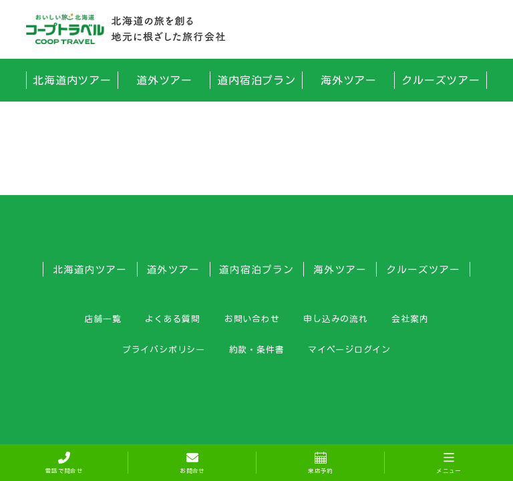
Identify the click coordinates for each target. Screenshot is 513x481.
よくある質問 (172, 319)
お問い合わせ (252, 319)
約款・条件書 (257, 349)
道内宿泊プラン (257, 80)
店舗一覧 (102, 319)
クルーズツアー (441, 80)
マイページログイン (349, 349)
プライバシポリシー (163, 349)
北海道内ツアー (72, 80)
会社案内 (409, 319)
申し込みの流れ (335, 319)
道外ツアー (164, 80)
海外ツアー (349, 80)
